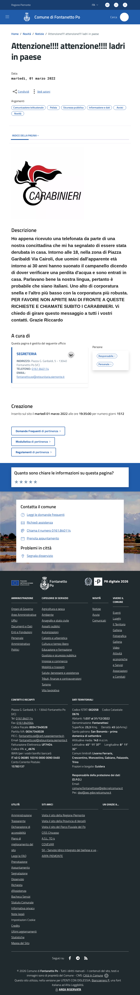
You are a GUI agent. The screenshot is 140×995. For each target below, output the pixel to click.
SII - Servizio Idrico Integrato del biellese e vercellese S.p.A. (77, 850)
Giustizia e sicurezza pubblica (59, 655)
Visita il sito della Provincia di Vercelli (64, 821)
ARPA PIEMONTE (52, 856)
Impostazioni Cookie (23, 920)
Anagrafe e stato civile (55, 620)
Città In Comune (93, 975)
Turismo (46, 684)
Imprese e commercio (54, 661)
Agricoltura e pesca (53, 609)
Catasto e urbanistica (54, 638)
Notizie (39, 34)
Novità (27, 34)
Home (15, 34)
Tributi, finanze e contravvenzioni (61, 678)
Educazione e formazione (57, 649)
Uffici (14, 620)
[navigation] (7, 17)
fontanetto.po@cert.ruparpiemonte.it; (42, 736)
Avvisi (96, 614)
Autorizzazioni (50, 632)
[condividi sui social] (20, 91)
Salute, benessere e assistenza (60, 673)
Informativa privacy (23, 908)
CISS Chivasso (50, 832)
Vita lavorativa (50, 690)
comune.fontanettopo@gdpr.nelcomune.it (97, 788)
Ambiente (48, 614)
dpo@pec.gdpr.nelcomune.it (94, 792)
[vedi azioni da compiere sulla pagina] (41, 91)
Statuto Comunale (22, 902)
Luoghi (117, 618)
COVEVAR (48, 844)
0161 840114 (40, 369)
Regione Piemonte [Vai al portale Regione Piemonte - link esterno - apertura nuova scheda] (21, 5)
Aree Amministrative (23, 614)
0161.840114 (24, 718)
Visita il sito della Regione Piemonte (63, 815)
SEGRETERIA (26, 354)
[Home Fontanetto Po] (50, 17)
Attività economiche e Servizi (120, 659)
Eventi (117, 612)
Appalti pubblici (51, 626)
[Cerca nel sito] (124, 17)
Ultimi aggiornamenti (24, 931)
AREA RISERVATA (68, 989)
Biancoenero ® (100, 980)
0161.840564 (25, 723)
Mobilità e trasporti (53, 667)
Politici (15, 649)
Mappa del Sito (20, 943)
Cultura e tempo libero (55, 644)
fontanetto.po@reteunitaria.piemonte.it (41, 377)
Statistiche (17, 937)
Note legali (17, 914)
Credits (15, 925)
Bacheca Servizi (20, 896)
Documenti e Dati (21, 626)
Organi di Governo (22, 609)
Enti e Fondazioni (21, 632)
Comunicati (99, 620)
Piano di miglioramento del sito (22, 844)
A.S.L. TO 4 (48, 838)
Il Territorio (119, 624)
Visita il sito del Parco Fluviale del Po (63, 827)
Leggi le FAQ (18, 856)
